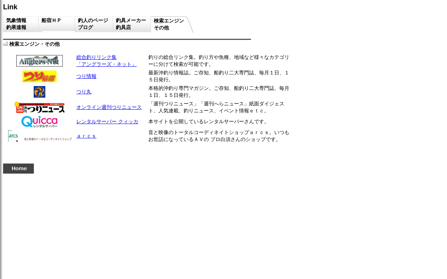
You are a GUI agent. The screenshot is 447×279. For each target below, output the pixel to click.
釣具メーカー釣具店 (131, 23)
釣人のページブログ (93, 23)
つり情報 (86, 76)
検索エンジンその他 (169, 24)
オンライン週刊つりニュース (109, 107)
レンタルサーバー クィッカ (107, 121)
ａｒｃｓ (86, 136)
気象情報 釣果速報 (20, 23)
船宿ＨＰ (55, 23)
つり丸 (83, 92)
